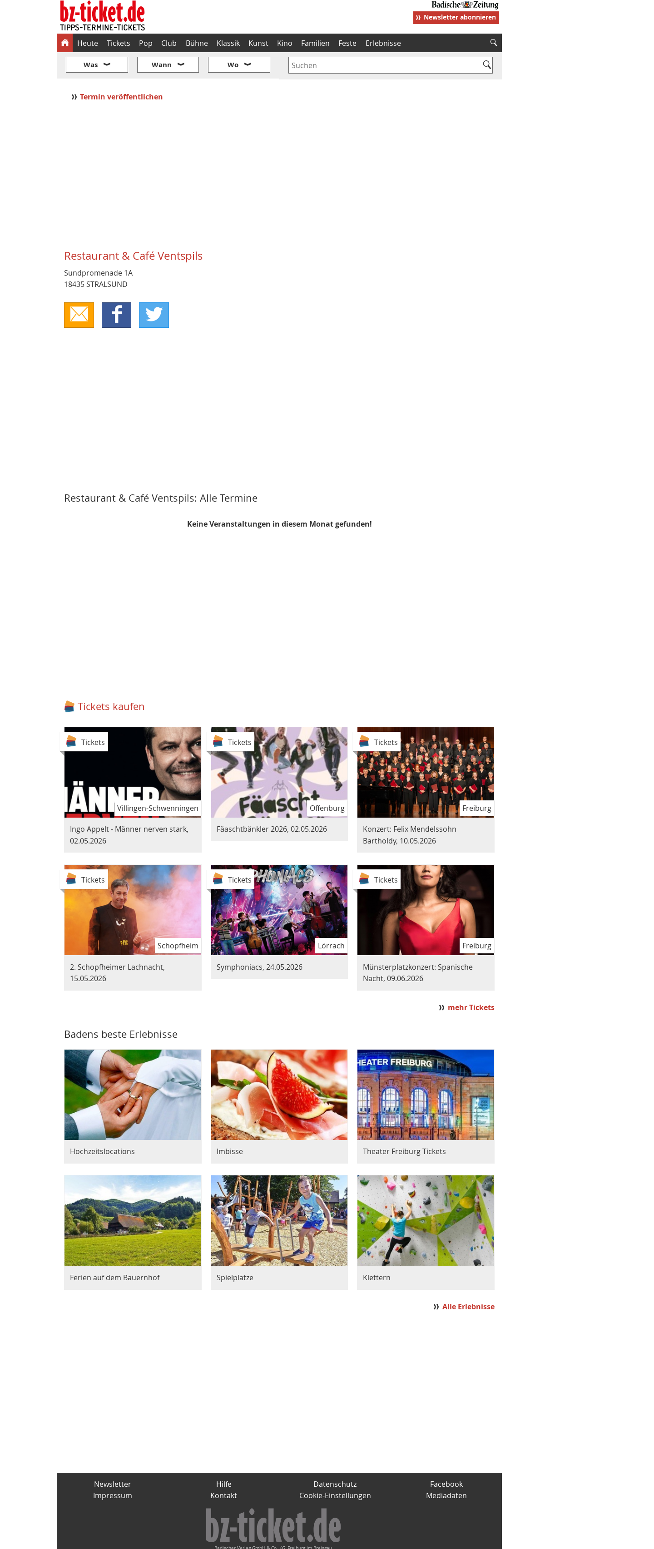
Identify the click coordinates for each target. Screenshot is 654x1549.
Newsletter (112, 1457)
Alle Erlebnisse (468, 1280)
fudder (276, 1538)
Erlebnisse (383, 43)
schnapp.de (236, 1538)
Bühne (197, 43)
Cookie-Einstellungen (335, 1469)
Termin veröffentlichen (122, 69)
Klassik (228, 43)
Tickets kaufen (111, 679)
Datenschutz (335, 1457)
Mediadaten (446, 1469)
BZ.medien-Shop (391, 1538)
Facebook (446, 1457)
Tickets (118, 43)
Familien (315, 43)
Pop (146, 43)
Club (169, 43)
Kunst (258, 43)
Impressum (112, 1469)
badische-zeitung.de (173, 1538)
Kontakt (223, 1469)
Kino (284, 43)
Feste (347, 43)
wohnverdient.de (326, 1538)
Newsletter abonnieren (460, 17)
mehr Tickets (471, 981)
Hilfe (224, 1457)
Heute (87, 43)
